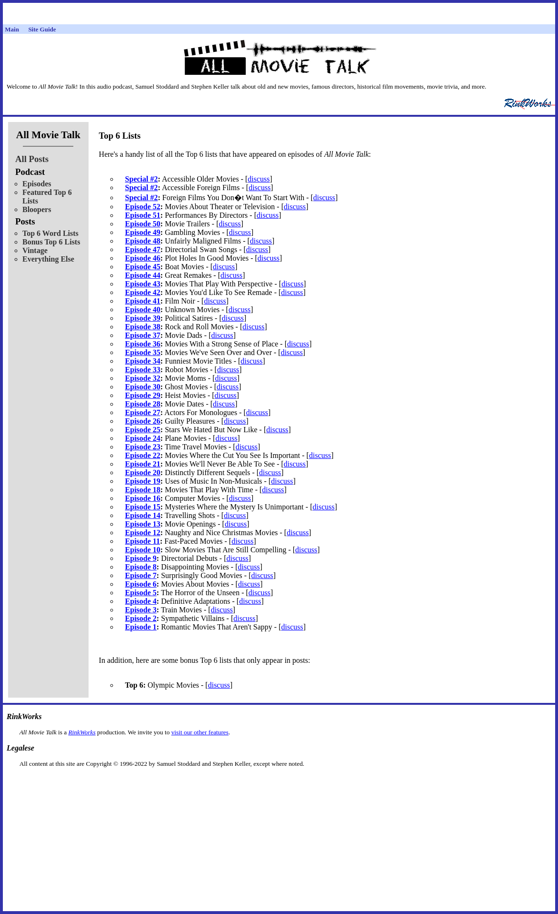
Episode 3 (141, 610)
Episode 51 (142, 215)
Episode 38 (142, 327)
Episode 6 (141, 584)
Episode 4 (141, 601)
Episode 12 (142, 532)
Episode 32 (142, 378)
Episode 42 (142, 292)
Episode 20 (142, 472)
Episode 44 (142, 275)
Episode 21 (142, 464)
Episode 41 (142, 301)
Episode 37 (142, 335)
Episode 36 (142, 344)
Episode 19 (142, 481)
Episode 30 (142, 387)
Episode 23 (142, 447)
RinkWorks (81, 732)
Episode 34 (142, 361)
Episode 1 (141, 627)
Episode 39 (142, 318)
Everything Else (48, 259)
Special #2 (141, 179)
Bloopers (36, 209)
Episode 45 (142, 267)
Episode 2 (141, 618)
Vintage (35, 250)
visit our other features (200, 732)
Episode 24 (142, 438)
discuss (258, 179)
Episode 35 (142, 352)
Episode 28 (142, 404)
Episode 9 (141, 558)
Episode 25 (142, 430)
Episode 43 (142, 284)
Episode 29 (142, 395)
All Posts (32, 159)
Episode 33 (142, 370)
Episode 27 (142, 412)
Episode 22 (142, 455)
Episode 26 (142, 421)
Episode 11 (142, 541)
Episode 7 (141, 575)
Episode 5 (141, 593)
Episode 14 (142, 515)
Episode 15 (142, 507)
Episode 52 (142, 207)
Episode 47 (142, 249)
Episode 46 (142, 258)
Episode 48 (142, 241)
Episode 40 (142, 309)
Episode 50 (142, 224)
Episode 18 (142, 490)
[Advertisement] (279, 782)
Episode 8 (141, 567)
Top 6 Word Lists (50, 233)
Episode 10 (142, 550)
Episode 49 (142, 232)
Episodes (36, 184)
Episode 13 (142, 524)
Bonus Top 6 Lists (51, 242)
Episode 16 (142, 498)
